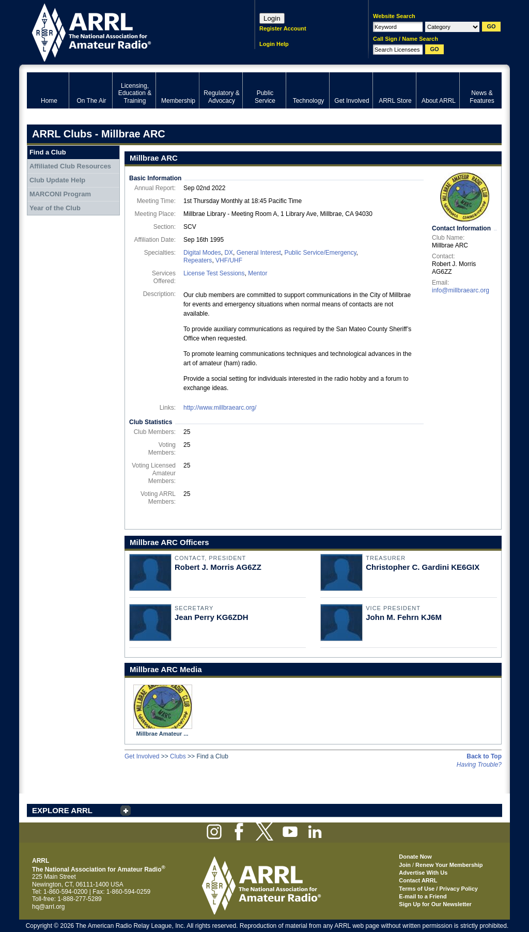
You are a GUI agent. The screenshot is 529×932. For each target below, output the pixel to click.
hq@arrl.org (48, 906)
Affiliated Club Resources (70, 166)
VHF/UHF (228, 260)
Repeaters (197, 260)
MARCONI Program (60, 194)
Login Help (274, 44)
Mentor (257, 273)
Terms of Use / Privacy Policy (438, 889)
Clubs (178, 756)
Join (405, 865)
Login (272, 18)
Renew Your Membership (449, 865)
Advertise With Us (423, 872)
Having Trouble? (479, 764)
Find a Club (47, 152)
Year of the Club (55, 208)
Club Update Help (57, 180)
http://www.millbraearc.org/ (219, 407)
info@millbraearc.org (460, 290)
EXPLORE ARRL (62, 810)
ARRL (127, 31)
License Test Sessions (214, 273)
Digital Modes (202, 252)
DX (228, 252)
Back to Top (484, 756)
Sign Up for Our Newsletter (435, 904)
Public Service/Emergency (320, 252)
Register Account (282, 28)
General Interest (259, 252)
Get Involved (142, 756)
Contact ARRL (418, 880)
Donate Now (415, 856)
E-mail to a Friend (422, 896)
